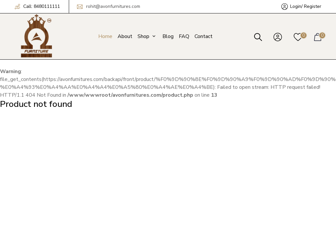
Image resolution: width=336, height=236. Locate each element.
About (125, 36)
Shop (147, 36)
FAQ (184, 36)
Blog (168, 36)
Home (105, 36)
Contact (204, 36)
